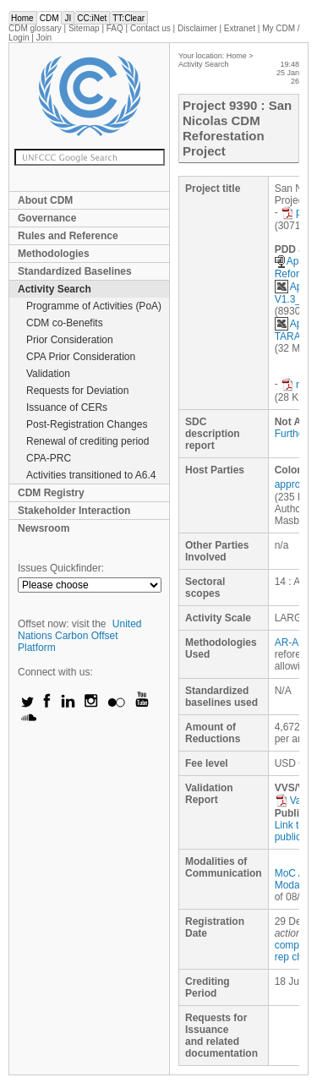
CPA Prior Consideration (80, 357)
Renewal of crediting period (87, 441)
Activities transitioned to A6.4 (91, 475)
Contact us (150, 28)
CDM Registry (51, 493)
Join (44, 37)
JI (67, 18)
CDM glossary (35, 28)
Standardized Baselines (75, 271)
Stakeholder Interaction (74, 511)
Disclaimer (197, 28)
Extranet (239, 28)
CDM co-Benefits (64, 323)
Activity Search (54, 289)
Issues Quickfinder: (61, 568)
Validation (48, 374)
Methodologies (54, 254)
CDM (49, 18)
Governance (47, 218)
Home (22, 18)
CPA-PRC (48, 458)
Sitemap (84, 28)
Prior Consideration (69, 340)
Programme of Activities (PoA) (93, 306)
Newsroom (43, 528)
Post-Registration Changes (86, 424)
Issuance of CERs (66, 407)
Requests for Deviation (77, 390)
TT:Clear (128, 18)
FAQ (115, 28)
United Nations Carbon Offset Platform (80, 635)
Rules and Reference (68, 236)
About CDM (45, 200)
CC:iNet (92, 18)
